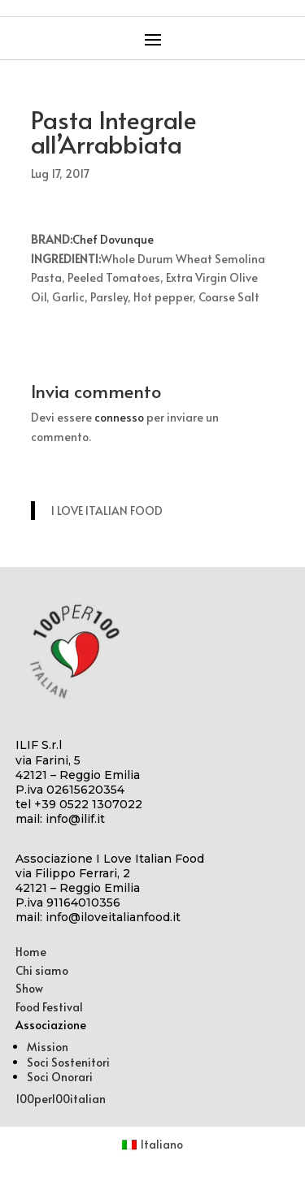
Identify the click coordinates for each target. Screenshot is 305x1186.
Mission (47, 1046)
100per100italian (60, 1098)
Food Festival (49, 1007)
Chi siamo (41, 970)
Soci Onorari (60, 1076)
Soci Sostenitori (68, 1062)
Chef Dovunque (113, 239)
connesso (119, 417)
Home (30, 951)
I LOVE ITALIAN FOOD (107, 510)
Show (29, 988)
